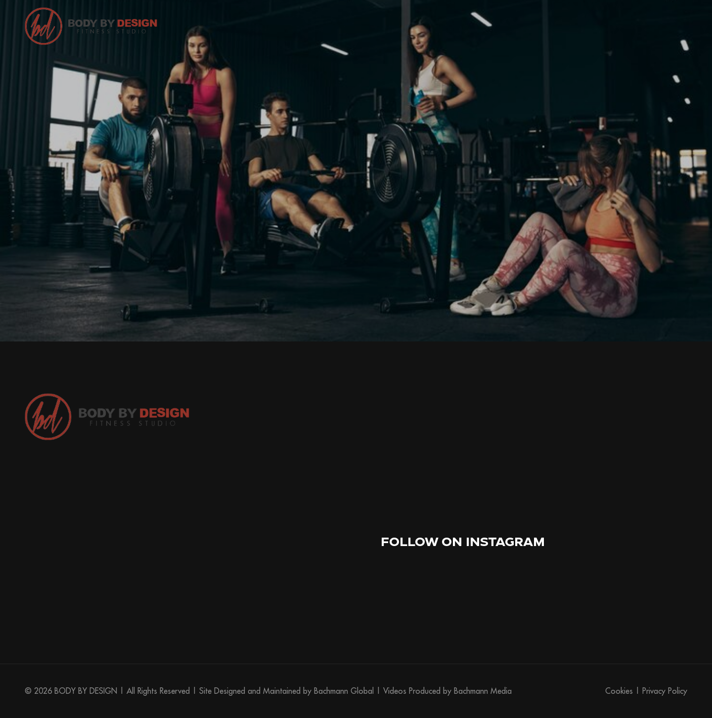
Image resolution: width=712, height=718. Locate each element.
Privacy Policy (664, 691)
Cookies (619, 691)
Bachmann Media (483, 691)
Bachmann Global (344, 691)
